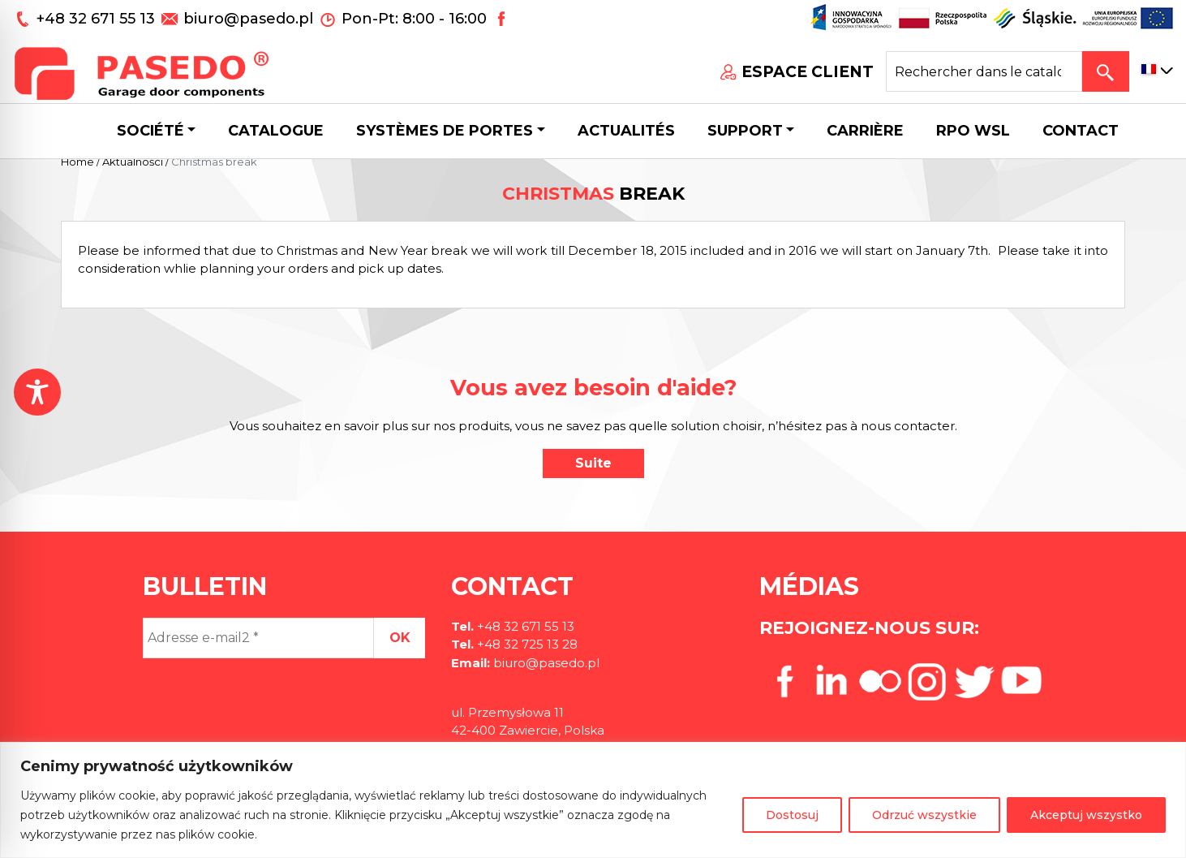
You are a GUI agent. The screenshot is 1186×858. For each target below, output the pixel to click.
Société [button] (150, 131)
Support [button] (745, 131)
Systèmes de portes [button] (444, 131)
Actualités (626, 131)
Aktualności (132, 161)
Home (77, 161)
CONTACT (1080, 131)
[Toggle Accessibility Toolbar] (37, 392)
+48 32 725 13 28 (526, 644)
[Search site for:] (984, 71)
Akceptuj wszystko (1086, 815)
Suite (593, 463)
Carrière (865, 131)
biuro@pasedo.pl (248, 19)
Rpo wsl (973, 131)
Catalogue (276, 131)
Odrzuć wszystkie (924, 815)
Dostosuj (792, 815)
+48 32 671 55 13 (98, 19)
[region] (593, 800)
